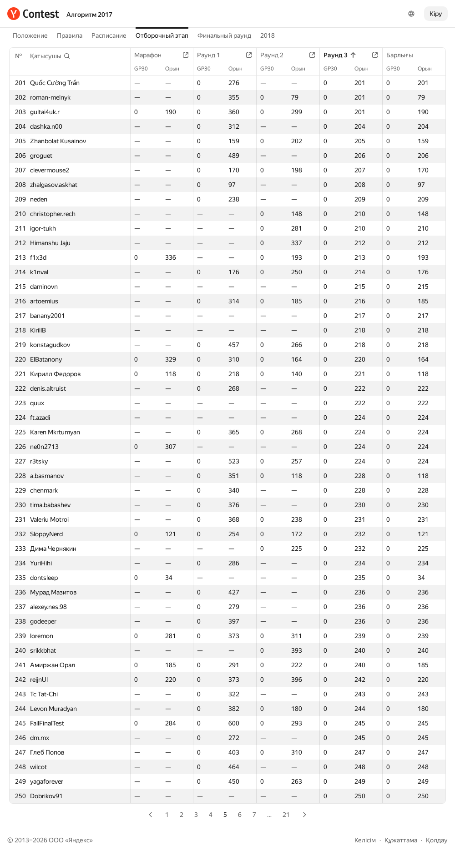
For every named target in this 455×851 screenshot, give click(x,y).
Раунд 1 (213, 55)
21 (286, 814)
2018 (267, 35)
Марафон (152, 55)
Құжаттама (400, 840)
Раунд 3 (340, 55)
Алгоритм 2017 (89, 14)
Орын (176, 68)
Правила (69, 35)
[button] (50, 56)
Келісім (365, 840)
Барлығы (404, 55)
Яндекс (79, 840)
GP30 (145, 68)
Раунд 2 (276, 55)
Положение (30, 35)
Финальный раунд (224, 35)
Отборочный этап (162, 35)
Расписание (108, 35)
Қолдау (437, 840)
